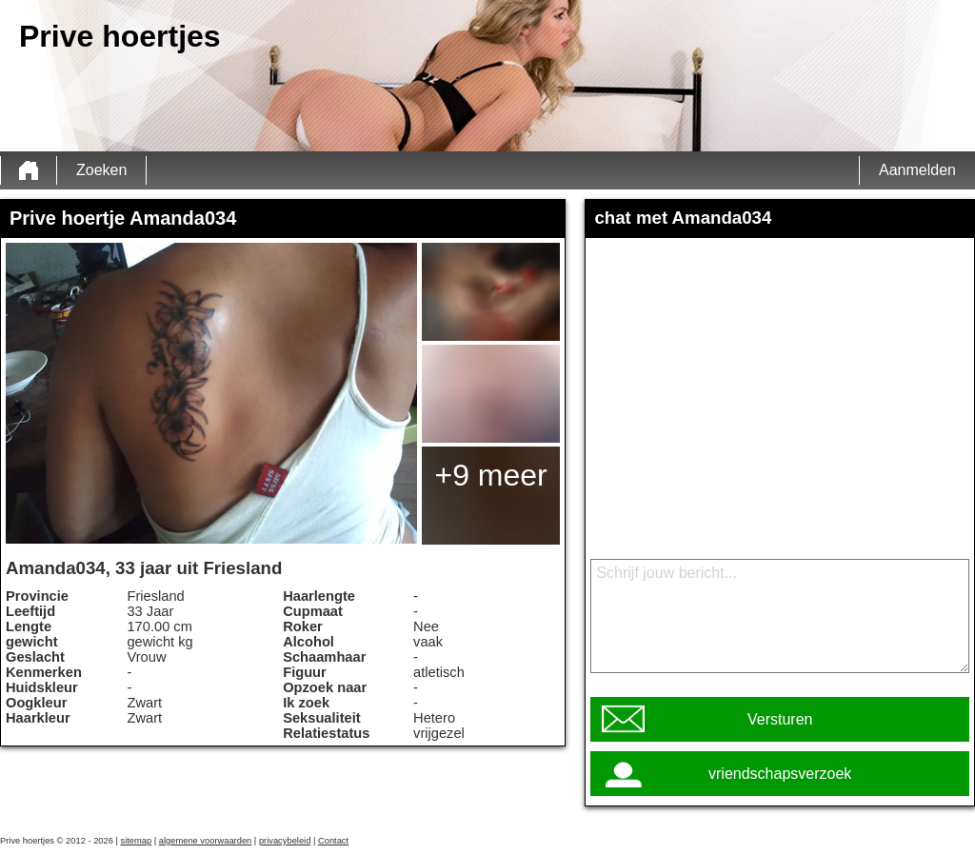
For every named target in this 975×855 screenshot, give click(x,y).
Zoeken (101, 170)
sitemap (136, 840)
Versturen (779, 719)
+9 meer (490, 475)
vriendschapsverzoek (779, 774)
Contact (333, 840)
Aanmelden (917, 170)
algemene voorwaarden (205, 840)
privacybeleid (284, 840)
